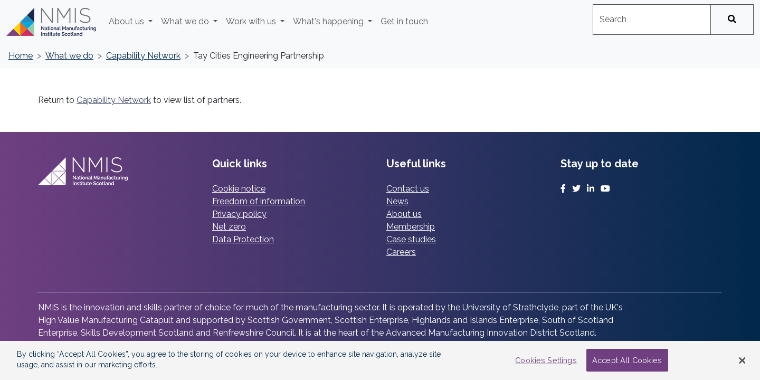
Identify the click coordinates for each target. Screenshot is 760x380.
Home (20, 56)
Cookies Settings (545, 360)
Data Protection (243, 239)
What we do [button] (186, 21)
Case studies (411, 239)
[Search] (732, 19)
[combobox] (652, 19)
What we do (69, 56)
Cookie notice (238, 189)
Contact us (407, 189)
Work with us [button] (252, 21)
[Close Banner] (742, 360)
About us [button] (127, 21)
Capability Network (143, 56)
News (397, 201)
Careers (401, 252)
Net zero (229, 227)
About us (404, 214)
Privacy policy (239, 214)
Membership (410, 227)
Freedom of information (258, 201)
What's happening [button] (329, 21)
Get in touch (404, 21)
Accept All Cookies (627, 360)
